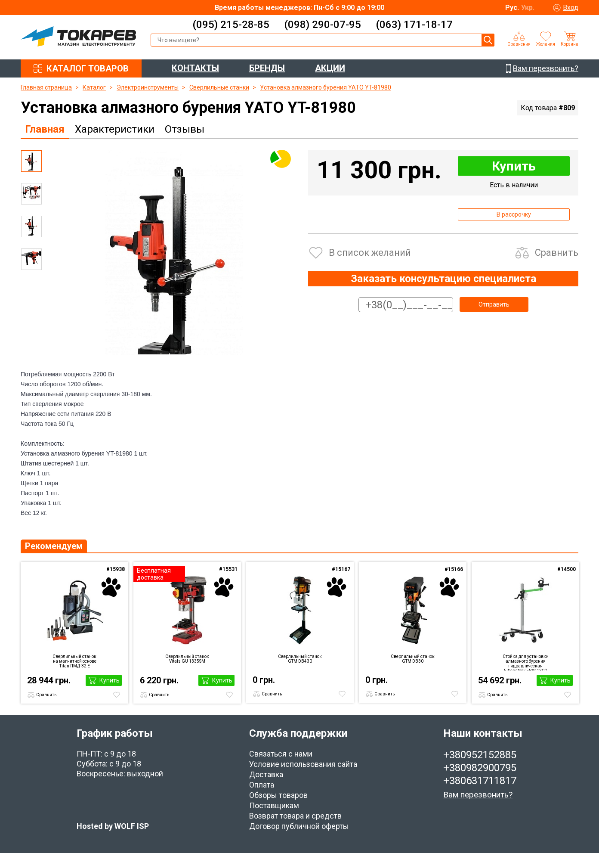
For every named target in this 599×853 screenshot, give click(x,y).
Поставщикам (274, 805)
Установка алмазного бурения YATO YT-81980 (325, 87)
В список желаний (370, 252)
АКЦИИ (330, 68)
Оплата (261, 784)
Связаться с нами (280, 753)
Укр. (527, 7)
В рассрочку (514, 214)
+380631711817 (479, 781)
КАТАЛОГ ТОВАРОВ (87, 68)
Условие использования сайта (303, 764)
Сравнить (556, 252)
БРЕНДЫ (267, 68)
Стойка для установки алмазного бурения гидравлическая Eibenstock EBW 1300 (526, 662)
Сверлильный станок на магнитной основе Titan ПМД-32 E (74, 661)
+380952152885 (479, 755)
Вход (570, 7)
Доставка (266, 774)
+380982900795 (479, 768)
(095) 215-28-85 (230, 25)
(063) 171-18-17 (414, 25)
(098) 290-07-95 (322, 25)
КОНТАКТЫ (195, 68)
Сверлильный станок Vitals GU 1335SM (187, 659)
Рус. (512, 7)
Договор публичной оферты (299, 826)
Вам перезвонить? (478, 795)
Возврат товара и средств (295, 815)
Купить (514, 166)
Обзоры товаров (278, 795)
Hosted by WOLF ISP (113, 826)
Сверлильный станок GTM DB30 (413, 659)
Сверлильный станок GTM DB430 (300, 659)
